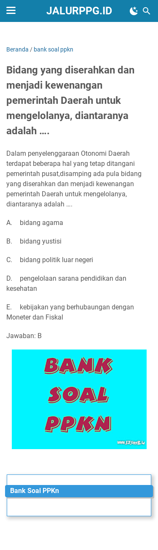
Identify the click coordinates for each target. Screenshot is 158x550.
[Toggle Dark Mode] (134, 11)
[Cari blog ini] (147, 11)
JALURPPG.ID (79, 11)
